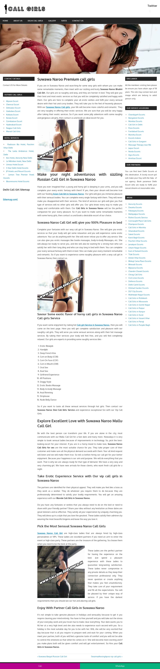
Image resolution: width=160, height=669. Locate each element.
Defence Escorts (135, 281)
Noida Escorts (134, 151)
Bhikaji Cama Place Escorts (139, 261)
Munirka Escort (134, 134)
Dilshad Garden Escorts (138, 288)
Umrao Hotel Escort (14, 164)
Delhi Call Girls (35, 21)
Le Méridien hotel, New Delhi (18, 161)
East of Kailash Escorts (138, 251)
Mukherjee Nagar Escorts (139, 294)
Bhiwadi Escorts (135, 264)
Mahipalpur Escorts (136, 214)
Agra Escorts (133, 155)
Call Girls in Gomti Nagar (139, 305)
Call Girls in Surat (135, 315)
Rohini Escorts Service (138, 217)
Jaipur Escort (133, 148)
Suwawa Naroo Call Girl (50, 533)
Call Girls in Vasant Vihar (139, 318)
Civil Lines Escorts (136, 278)
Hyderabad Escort (13, 124)
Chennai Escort (12, 104)
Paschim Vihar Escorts (137, 241)
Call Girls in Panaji (136, 321)
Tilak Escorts (133, 254)
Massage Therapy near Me (139, 145)
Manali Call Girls (13, 131)
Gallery (52, 21)
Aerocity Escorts (135, 204)
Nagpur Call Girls (13, 128)
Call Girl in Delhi (135, 124)
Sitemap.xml (10, 199)
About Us (17, 21)
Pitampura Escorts (136, 224)
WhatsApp (120, 666)
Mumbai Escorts (135, 121)
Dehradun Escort (13, 108)
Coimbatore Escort (14, 121)
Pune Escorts (133, 128)
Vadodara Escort (13, 111)
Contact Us (77, 21)
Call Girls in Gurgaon (137, 141)
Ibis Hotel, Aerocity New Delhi (19, 158)
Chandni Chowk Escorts (138, 271)
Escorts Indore (134, 138)
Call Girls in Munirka (137, 227)
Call (40, 666)
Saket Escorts (134, 234)
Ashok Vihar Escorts (136, 258)
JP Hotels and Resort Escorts (18, 171)
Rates (64, 21)
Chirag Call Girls (135, 274)
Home (5, 21)
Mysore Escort (12, 101)
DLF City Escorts (135, 291)
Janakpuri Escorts (135, 244)
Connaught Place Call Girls (139, 221)
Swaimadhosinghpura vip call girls (106, 656)
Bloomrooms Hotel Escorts (17, 181)
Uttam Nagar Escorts (137, 248)
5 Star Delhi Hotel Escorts (17, 168)
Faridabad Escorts (136, 131)
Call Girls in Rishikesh (137, 298)
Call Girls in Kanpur (136, 311)
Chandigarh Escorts (136, 114)
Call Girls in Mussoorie (138, 301)
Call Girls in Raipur (136, 308)
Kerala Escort (11, 118)
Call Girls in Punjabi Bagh (139, 325)
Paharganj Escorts (136, 211)
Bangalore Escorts (136, 118)
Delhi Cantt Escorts (136, 284)
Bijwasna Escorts (135, 268)
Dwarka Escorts (135, 207)
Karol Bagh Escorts (136, 237)
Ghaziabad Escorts (136, 231)
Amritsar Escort (135, 158)
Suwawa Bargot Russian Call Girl (53, 656)
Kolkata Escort (12, 114)
